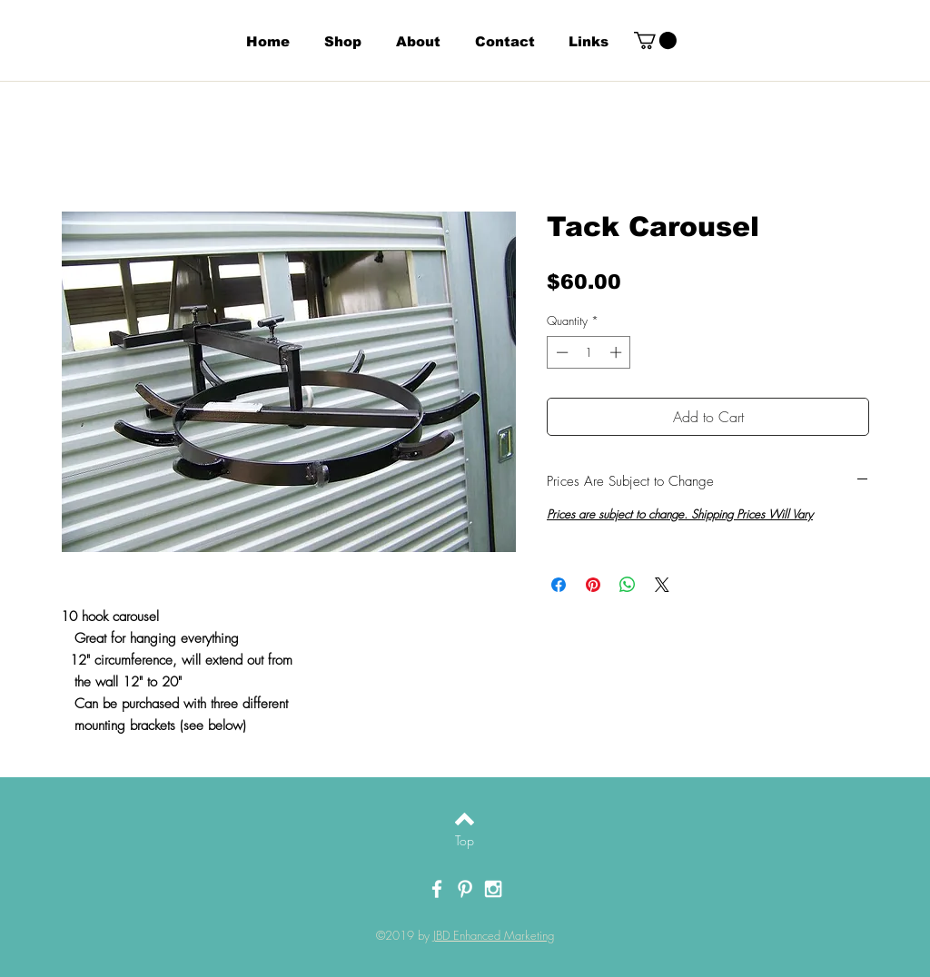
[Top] (465, 841)
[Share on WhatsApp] (627, 585)
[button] (655, 40)
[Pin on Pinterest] (593, 585)
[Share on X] (662, 585)
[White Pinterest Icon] (465, 889)
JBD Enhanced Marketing (493, 935)
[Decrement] (560, 352)
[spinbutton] (589, 352)
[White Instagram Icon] (493, 889)
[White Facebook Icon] (437, 889)
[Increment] (617, 352)
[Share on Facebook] (558, 585)
